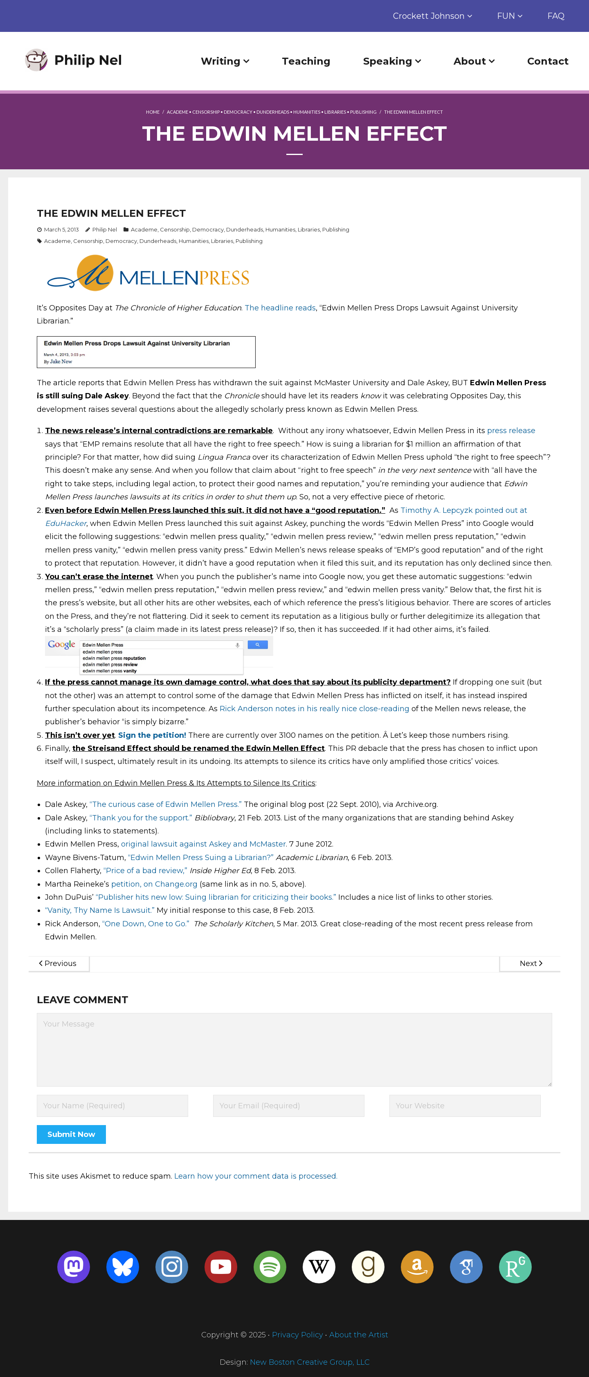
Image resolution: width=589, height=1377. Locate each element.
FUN (506, 16)
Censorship (206, 112)
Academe (177, 112)
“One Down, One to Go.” (145, 923)
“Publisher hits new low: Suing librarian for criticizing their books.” (216, 897)
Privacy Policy (297, 1334)
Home (153, 112)
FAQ (555, 16)
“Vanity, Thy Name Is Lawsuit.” (100, 910)
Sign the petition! (152, 735)
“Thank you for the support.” (141, 817)
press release (511, 430)
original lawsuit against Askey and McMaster (203, 844)
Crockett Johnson (429, 16)
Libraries (335, 112)
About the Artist (358, 1334)
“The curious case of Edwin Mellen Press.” (166, 804)
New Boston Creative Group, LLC (310, 1362)
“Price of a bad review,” (145, 870)
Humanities (306, 112)
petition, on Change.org (154, 884)
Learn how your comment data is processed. (255, 1176)
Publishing (363, 112)
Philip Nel (104, 229)
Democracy (238, 112)
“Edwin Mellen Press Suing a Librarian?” (201, 857)
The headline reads (280, 307)
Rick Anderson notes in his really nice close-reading (314, 708)
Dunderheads (272, 112)
